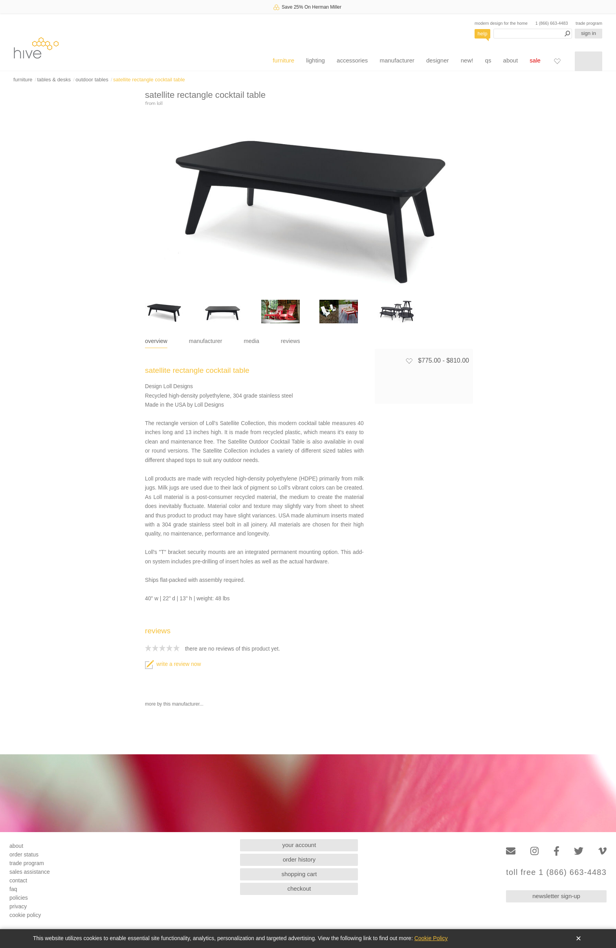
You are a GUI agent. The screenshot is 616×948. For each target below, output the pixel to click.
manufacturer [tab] (205, 341)
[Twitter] (578, 851)
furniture (283, 60)
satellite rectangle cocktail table (149, 80)
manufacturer (397, 60)
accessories (352, 60)
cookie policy (25, 915)
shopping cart (299, 874)
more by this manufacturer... (174, 704)
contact (18, 880)
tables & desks (54, 80)
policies (18, 898)
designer (437, 60)
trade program (589, 23)
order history (299, 859)
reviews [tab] (290, 341)
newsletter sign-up (556, 896)
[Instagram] (534, 851)
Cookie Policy (431, 938)
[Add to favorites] (409, 360)
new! (467, 60)
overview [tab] (156, 341)
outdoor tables (91, 80)
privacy (18, 906)
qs (488, 60)
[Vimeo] (602, 851)
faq (13, 889)
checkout (299, 888)
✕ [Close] (578, 938)
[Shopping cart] (588, 61)
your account (299, 845)
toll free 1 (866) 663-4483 (556, 872)
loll (160, 103)
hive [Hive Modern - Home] (36, 48)
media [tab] (251, 341)
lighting (315, 60)
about (510, 60)
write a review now (173, 664)
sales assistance (29, 872)
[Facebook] (556, 851)
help (483, 34)
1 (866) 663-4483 (551, 23)
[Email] (510, 851)
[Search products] (532, 34)
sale (535, 60)
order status (23, 854)
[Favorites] (557, 61)
